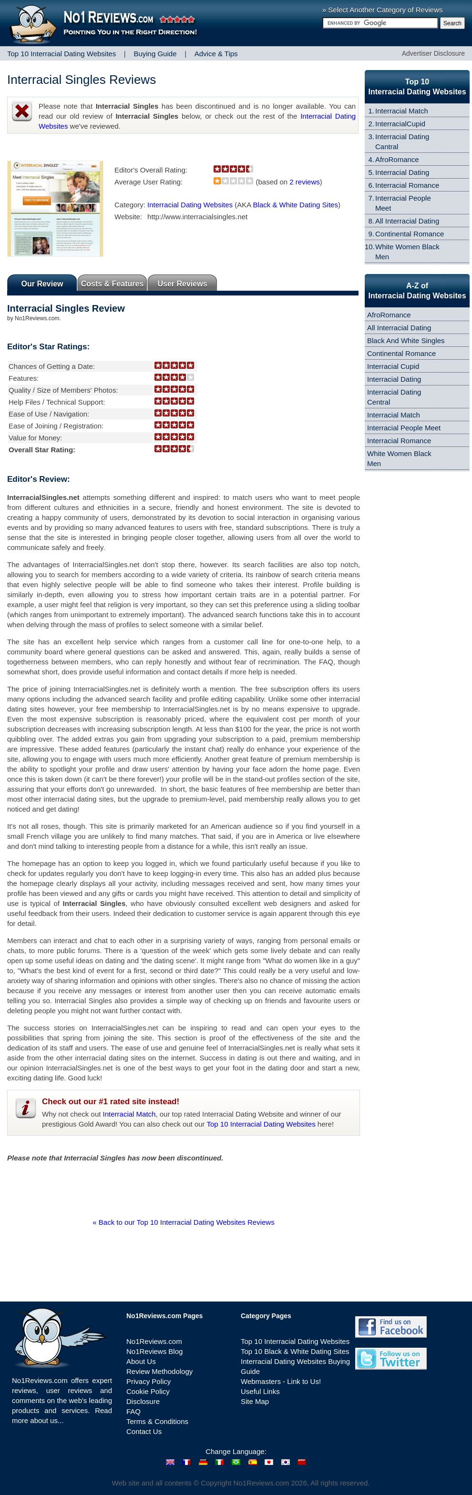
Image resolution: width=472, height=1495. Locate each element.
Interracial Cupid (393, 366)
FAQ (133, 1411)
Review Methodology (159, 1371)
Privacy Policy (148, 1381)
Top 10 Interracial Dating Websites (261, 1124)
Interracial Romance (407, 185)
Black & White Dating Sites (295, 205)
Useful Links (260, 1391)
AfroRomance (397, 159)
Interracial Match (129, 1114)
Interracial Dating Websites (190, 205)
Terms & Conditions (157, 1421)
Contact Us (144, 1431)
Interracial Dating (402, 172)
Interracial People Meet (404, 428)
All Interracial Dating (407, 221)
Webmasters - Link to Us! (281, 1381)
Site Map (255, 1401)
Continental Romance (409, 234)
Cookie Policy (148, 1391)
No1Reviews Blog (154, 1351)
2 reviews (304, 182)
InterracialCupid (400, 124)
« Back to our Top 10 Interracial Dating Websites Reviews (183, 1222)
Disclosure (143, 1401)
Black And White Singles (406, 340)
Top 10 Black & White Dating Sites (295, 1351)
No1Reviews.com (154, 1341)
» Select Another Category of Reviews (382, 10)
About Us (141, 1361)
